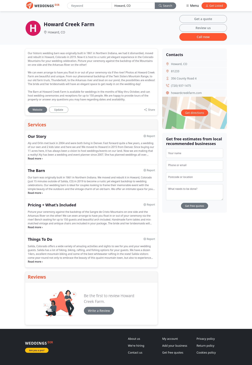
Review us (203, 28)
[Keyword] (89, 5)
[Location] (133, 5)
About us (134, 339)
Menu (192, 5)
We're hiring (136, 345)
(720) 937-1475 (181, 86)
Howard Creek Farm (69, 24)
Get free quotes (194, 206)
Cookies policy (206, 352)
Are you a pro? (37, 350)
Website (37, 109)
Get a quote (203, 19)
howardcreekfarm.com (186, 93)
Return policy (205, 345)
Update (58, 109)
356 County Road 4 (184, 78)
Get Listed (214, 6)
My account (170, 339)
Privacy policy (206, 339)
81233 (175, 71)
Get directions (194, 113)
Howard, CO (56, 32)
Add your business (174, 345)
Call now (203, 37)
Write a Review (99, 310)
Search (165, 6)
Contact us (135, 352)
